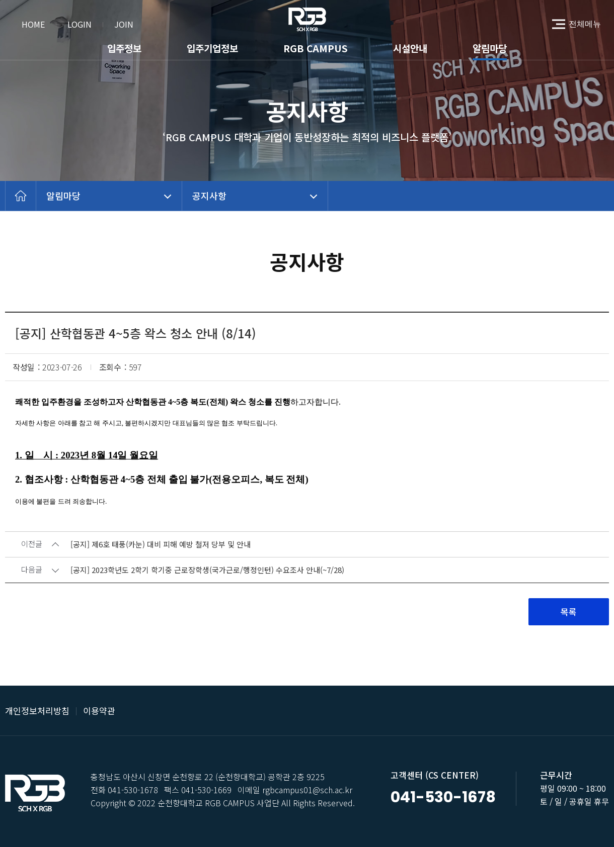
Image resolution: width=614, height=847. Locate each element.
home (21, 196)
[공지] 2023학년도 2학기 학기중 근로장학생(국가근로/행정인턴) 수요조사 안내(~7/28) (207, 570)
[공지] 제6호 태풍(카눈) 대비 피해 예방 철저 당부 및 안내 (160, 544)
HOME (33, 24)
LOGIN (79, 24)
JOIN (123, 24)
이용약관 (99, 710)
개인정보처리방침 (37, 710)
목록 (569, 611)
